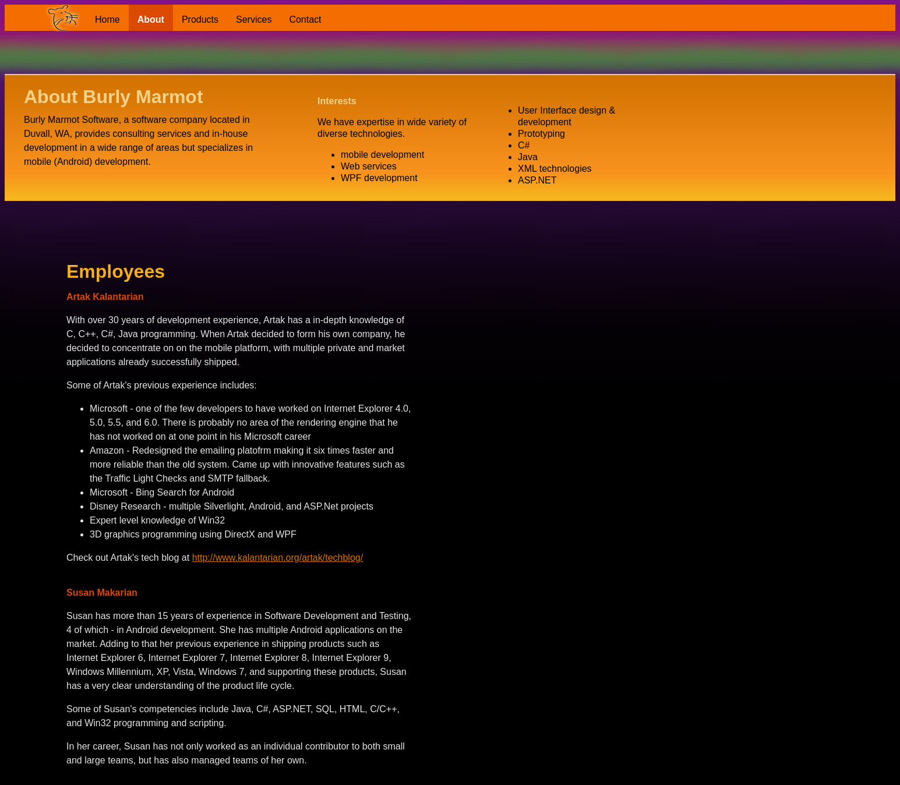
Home (107, 19)
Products (200, 19)
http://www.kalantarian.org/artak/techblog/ (277, 558)
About (150, 19)
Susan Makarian (101, 592)
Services (253, 19)
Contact (305, 19)
